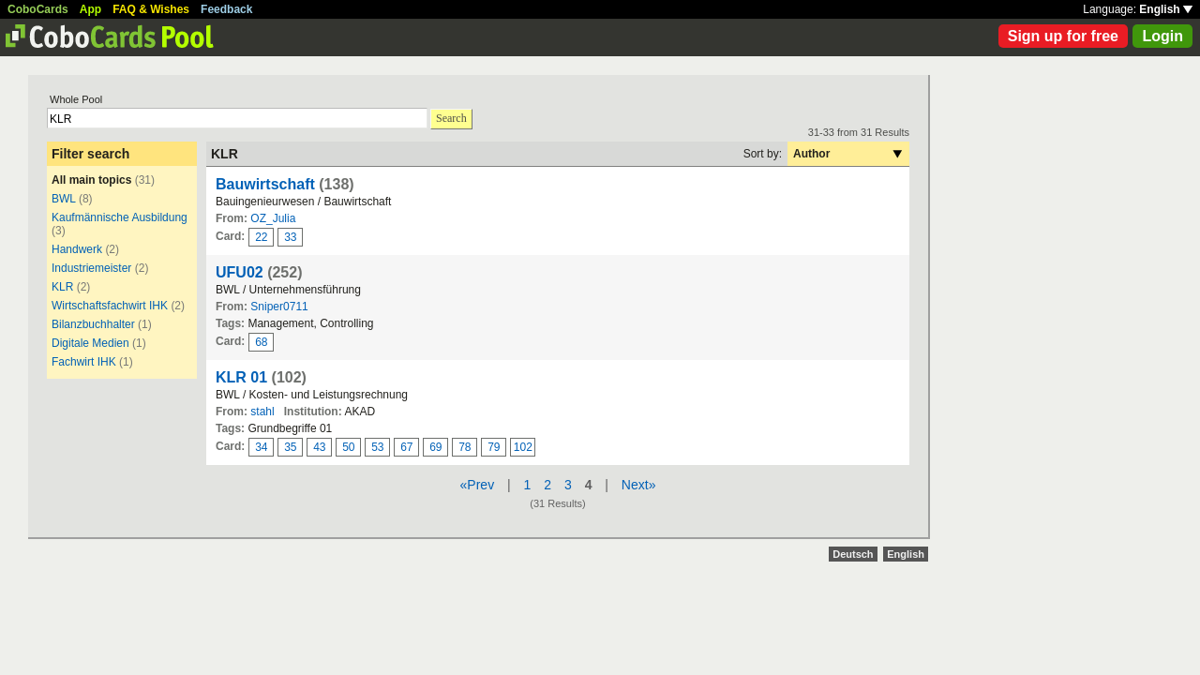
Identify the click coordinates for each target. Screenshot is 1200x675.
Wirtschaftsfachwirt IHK (110, 305)
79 (494, 447)
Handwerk (77, 249)
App (90, 9)
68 (261, 342)
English (1165, 9)
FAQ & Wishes (150, 9)
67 (406, 447)
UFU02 (239, 272)
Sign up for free (1063, 36)
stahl (262, 411)
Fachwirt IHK (84, 361)
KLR (62, 286)
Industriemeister (91, 268)
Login (1162, 36)
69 (435, 447)
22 (261, 237)
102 (523, 447)
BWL (64, 198)
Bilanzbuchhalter (93, 324)
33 (290, 237)
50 (348, 447)
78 (464, 447)
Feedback (226, 9)
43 (319, 447)
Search (451, 118)
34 (261, 447)
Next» (639, 484)
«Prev (477, 484)
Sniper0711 (279, 306)
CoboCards (38, 9)
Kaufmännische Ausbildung (120, 217)
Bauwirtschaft (265, 184)
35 (290, 447)
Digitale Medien (90, 343)
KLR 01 (241, 377)
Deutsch (852, 554)
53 (377, 447)
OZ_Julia (272, 218)
